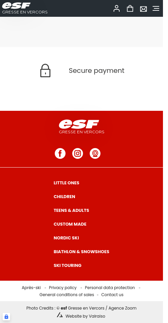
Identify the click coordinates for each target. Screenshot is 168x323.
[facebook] (60, 153)
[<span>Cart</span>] (130, 8)
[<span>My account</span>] (116, 8)
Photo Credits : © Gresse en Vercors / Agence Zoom (82, 308)
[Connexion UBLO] (6, 316)
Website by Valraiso (85, 316)
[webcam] (95, 153)
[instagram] (77, 153)
